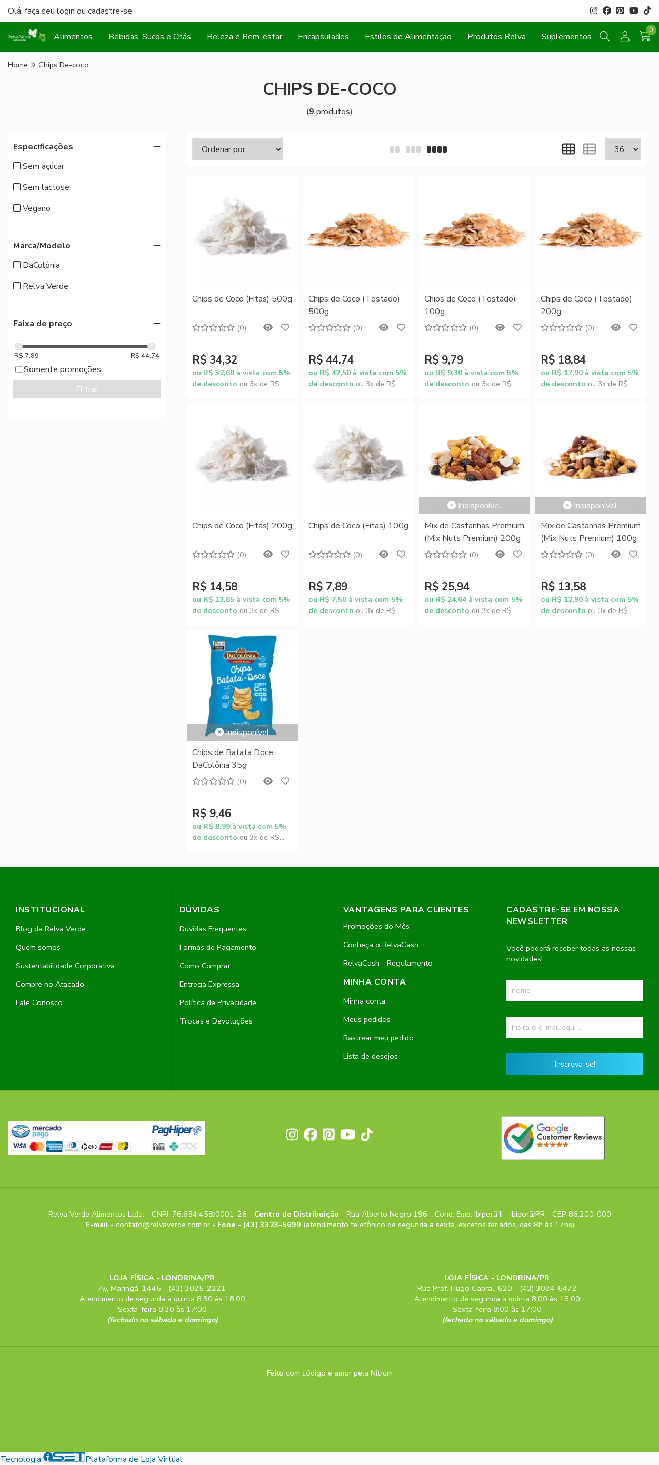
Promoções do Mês (376, 926)
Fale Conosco (39, 1002)
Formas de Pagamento (217, 947)
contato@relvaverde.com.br (164, 1224)
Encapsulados (323, 37)
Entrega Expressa (209, 984)
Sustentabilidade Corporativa (65, 965)
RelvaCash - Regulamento (388, 963)
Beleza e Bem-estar (244, 37)
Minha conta (364, 1001)
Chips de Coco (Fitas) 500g (242, 299)
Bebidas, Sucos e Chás (149, 37)
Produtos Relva (496, 37)
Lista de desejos (370, 1056)
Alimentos (73, 37)
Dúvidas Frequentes (212, 929)
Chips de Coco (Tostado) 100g (470, 305)
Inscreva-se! (575, 1064)
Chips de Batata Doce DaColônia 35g (232, 759)
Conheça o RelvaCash (380, 944)
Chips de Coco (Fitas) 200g (242, 525)
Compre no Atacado (50, 984)
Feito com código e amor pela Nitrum (330, 1373)
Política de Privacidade (217, 1002)
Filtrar (87, 389)
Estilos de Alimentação (408, 37)
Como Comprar (205, 965)
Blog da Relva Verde (51, 929)
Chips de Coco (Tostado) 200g (586, 305)
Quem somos (38, 947)
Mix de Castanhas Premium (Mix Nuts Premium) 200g (474, 532)
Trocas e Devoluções (216, 1021)
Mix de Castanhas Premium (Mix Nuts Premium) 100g (591, 532)
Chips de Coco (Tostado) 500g (354, 305)
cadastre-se (110, 11)
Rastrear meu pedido (378, 1037)
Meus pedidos (367, 1019)
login (67, 11)
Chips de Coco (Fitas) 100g (358, 525)
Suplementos (567, 37)
